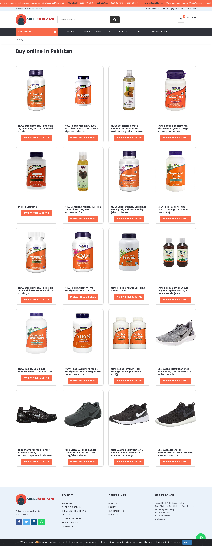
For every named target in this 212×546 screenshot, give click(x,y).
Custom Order (68, 32)
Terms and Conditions (74, 511)
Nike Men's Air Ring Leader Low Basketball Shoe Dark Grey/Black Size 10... (80, 453)
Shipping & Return (71, 507)
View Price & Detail (36, 137)
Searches (113, 515)
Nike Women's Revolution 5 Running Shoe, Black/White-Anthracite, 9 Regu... (127, 453)
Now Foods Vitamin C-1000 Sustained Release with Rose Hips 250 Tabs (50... (81, 129)
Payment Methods (72, 519)
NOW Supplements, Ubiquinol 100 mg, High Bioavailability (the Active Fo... (128, 210)
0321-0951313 (140, 3)
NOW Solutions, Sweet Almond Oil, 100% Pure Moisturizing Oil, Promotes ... (128, 129)
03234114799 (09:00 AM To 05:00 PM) (177, 9)
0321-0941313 (124, 3)
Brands (99, 32)
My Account (159, 32)
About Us (142, 32)
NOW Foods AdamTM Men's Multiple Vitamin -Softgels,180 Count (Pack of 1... (83, 372)
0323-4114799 (93, 3)
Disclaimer (67, 526)
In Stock (86, 32)
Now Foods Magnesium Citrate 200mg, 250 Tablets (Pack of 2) (173, 210)
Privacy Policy (70, 522)
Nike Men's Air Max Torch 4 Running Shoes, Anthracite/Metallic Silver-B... (36, 453)
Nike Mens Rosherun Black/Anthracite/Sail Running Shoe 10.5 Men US (175, 453)
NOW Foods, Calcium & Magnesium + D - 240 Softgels (35, 370)
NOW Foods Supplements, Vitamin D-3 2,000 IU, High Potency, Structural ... (172, 129)
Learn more (175, 542)
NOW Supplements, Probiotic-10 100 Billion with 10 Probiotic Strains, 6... (36, 291)
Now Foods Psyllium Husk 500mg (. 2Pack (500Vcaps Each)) (126, 372)
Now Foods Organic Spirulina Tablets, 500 (128, 289)
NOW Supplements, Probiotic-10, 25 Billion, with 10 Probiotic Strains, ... (36, 129)
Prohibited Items (71, 515)
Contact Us (125, 32)
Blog (111, 32)
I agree (187, 542)
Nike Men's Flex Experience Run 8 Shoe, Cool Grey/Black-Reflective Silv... (174, 372)
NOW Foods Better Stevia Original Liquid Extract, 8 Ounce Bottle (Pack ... (172, 291)
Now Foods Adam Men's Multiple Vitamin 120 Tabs (80, 289)
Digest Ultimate (27, 207)
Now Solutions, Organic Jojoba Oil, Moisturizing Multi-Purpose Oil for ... (83, 210)
